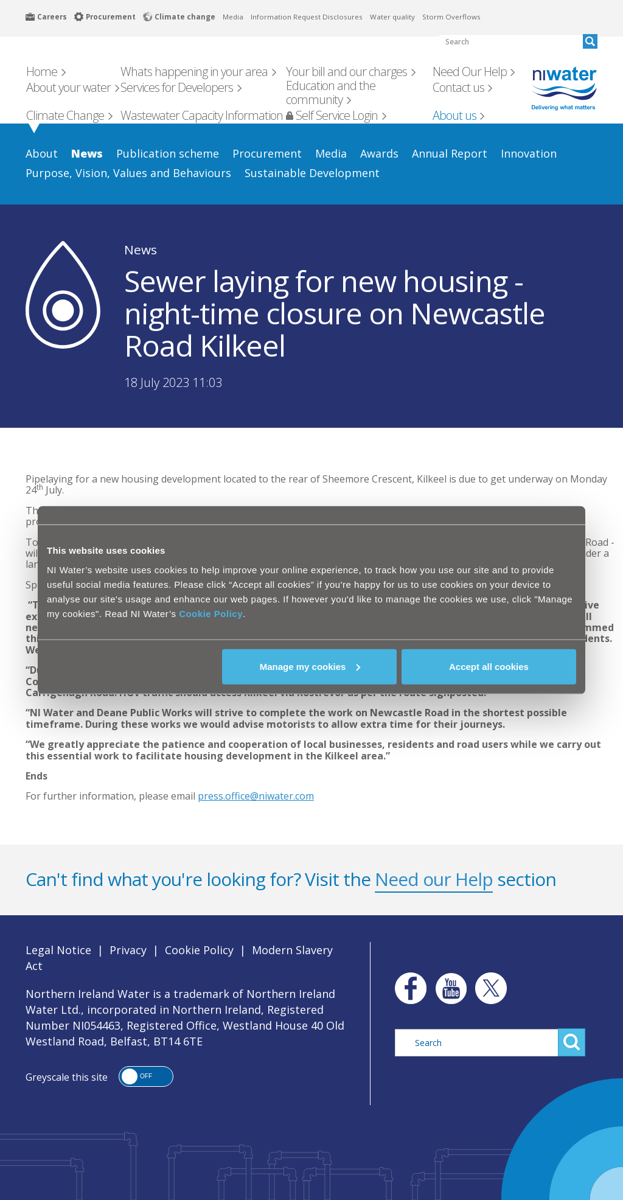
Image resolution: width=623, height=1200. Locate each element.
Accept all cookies (489, 666)
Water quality (392, 16)
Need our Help (434, 879)
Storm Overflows (451, 16)
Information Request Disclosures (307, 16)
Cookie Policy (211, 613)
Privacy (128, 950)
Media (233, 16)
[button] (146, 1076)
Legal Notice (58, 950)
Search (571, 1042)
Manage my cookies (310, 666)
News (140, 249)
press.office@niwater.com (256, 796)
